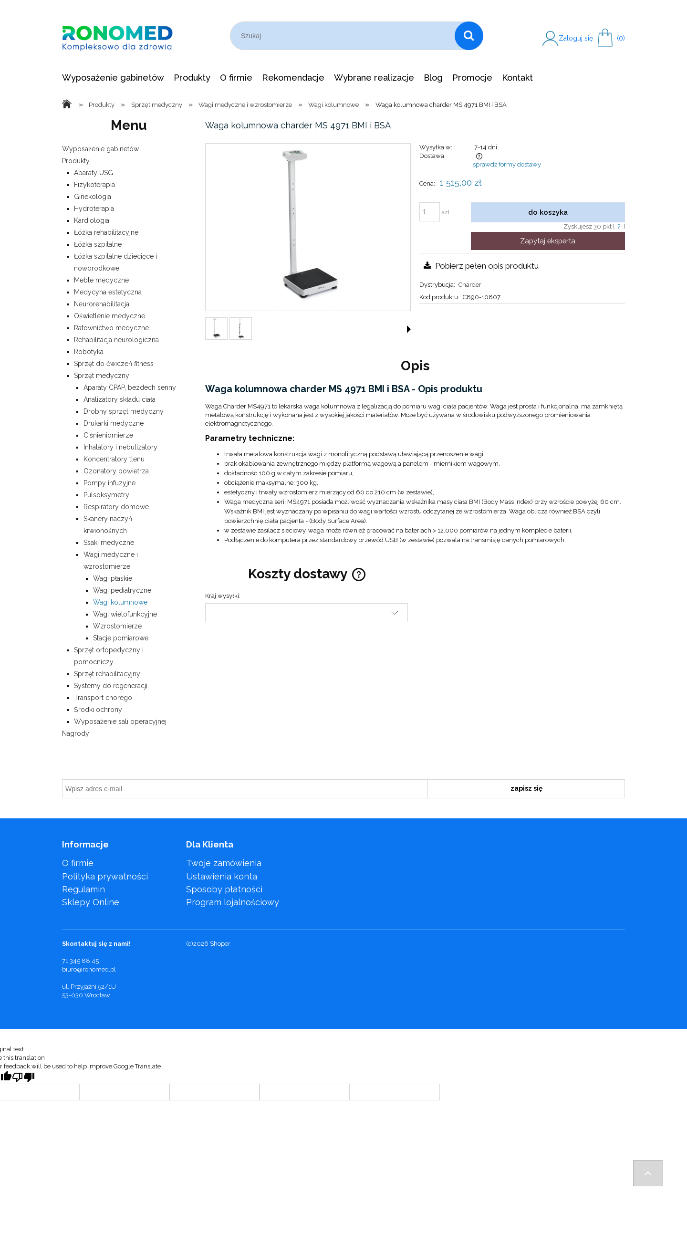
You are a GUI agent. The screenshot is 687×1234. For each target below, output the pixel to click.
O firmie (78, 863)
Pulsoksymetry (106, 495)
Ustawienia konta (221, 876)
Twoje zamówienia (223, 863)
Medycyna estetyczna (108, 292)
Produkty (76, 161)
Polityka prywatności (105, 876)
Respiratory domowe (116, 507)
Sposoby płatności (224, 889)
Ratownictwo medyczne (111, 328)
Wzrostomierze (117, 626)
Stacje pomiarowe (120, 638)
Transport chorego (103, 697)
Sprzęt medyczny (101, 375)
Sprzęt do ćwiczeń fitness (114, 363)
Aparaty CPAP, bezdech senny (129, 387)
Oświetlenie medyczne (109, 316)
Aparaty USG (93, 173)
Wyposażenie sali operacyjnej (120, 721)
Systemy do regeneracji (110, 686)
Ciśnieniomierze (108, 435)
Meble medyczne (101, 280)
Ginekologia (92, 196)
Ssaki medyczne (108, 542)
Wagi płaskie (112, 578)
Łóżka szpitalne (98, 244)
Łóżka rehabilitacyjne (106, 232)
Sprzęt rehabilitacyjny (107, 674)
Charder (469, 284)
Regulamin (83, 889)
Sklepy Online (90, 902)
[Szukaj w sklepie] (344, 35)
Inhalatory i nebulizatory (120, 447)
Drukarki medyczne (113, 423)
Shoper (220, 943)
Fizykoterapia (94, 184)
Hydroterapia (94, 208)
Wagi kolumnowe (120, 602)
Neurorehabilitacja (101, 304)
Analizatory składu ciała (119, 399)
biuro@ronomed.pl (89, 969)
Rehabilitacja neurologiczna (116, 340)
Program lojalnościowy (232, 902)
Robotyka (89, 352)
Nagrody (75, 733)
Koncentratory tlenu (114, 459)
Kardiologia (91, 220)
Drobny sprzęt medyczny (123, 411)
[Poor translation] (23, 1077)
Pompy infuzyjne (109, 483)
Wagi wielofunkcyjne (125, 614)
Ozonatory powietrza (116, 471)
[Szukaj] (469, 35)
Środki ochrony (98, 709)
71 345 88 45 (80, 960)
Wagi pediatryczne (122, 590)
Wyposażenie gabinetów (100, 149)
